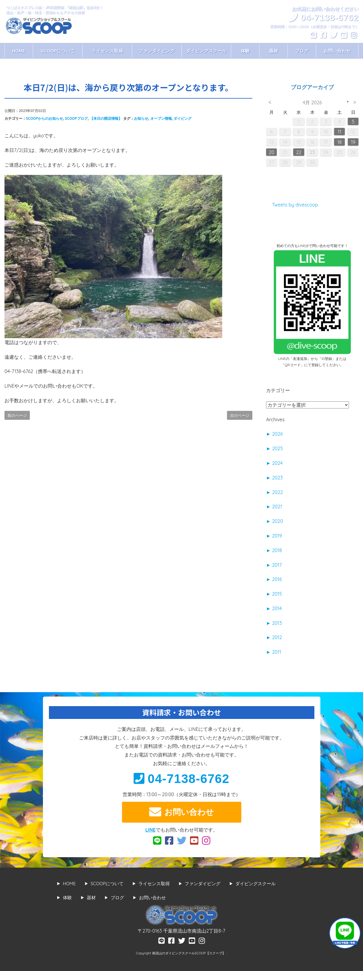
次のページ (239, 415)
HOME (18, 50)
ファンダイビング (156, 50)
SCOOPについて (58, 50)
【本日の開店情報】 (106, 118)
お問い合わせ (337, 50)
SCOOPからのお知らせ (44, 118)
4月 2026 (312, 102)
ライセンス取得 (107, 50)
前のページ (17, 415)
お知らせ (141, 118)
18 (339, 142)
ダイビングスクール (206, 50)
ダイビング (182, 118)
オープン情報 (161, 118)
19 (353, 142)
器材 (273, 50)
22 (299, 152)
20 (271, 152)
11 (339, 132)
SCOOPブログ (76, 118)
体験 (245, 50)
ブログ (301, 50)
